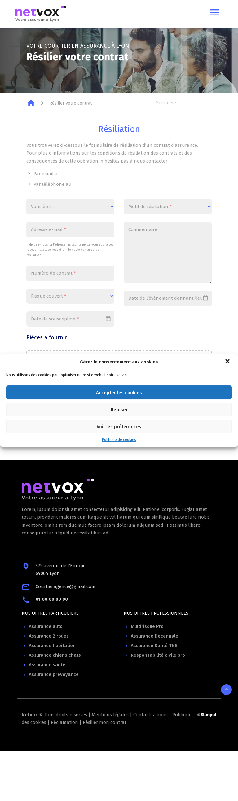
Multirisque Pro (147, 626)
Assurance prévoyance (54, 674)
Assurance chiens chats (55, 655)
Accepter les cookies (119, 392)
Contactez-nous (150, 714)
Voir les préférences (119, 426)
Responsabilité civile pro (158, 655)
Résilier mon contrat (104, 722)
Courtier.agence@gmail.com (65, 586)
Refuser (119, 409)
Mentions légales (110, 714)
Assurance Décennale (154, 636)
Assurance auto (46, 626)
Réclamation (64, 722)
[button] (228, 362)
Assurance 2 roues (49, 636)
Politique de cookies (119, 440)
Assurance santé (47, 665)
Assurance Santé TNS (154, 645)
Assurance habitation (52, 645)
